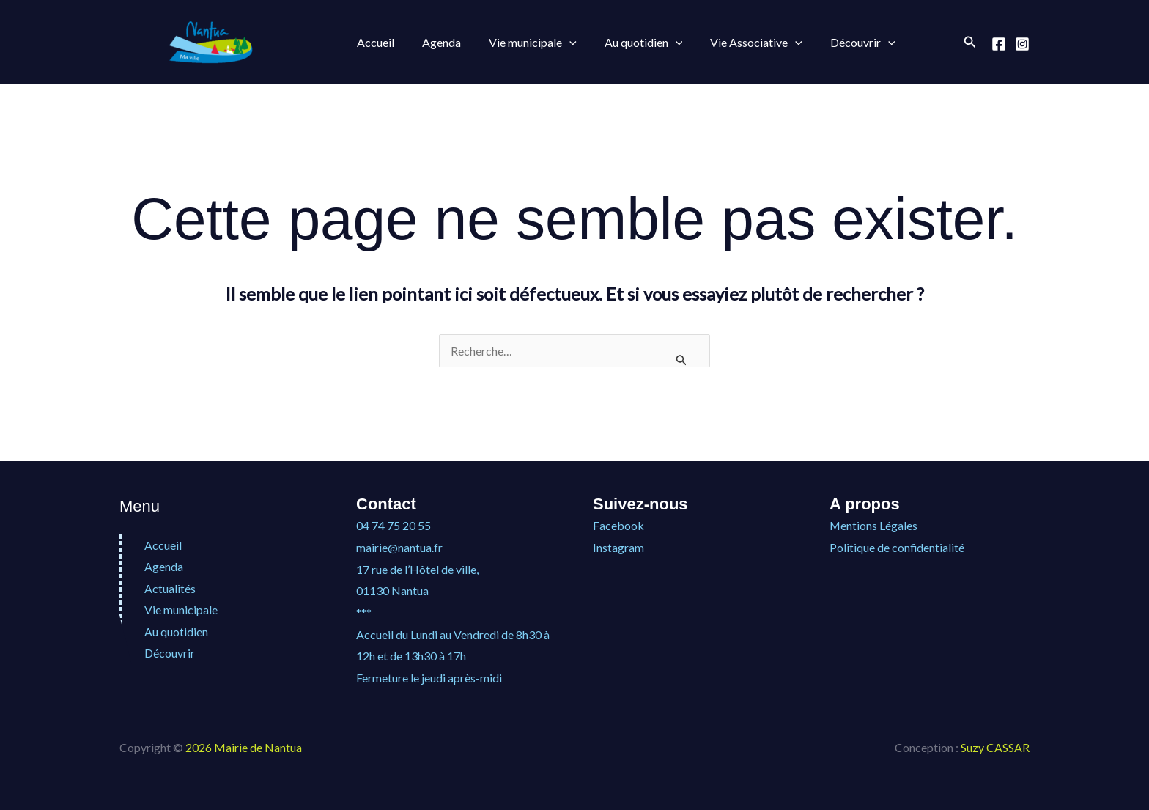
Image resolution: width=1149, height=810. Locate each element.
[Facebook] (998, 44)
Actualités (170, 588)
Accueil (373, 42)
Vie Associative (736, 42)
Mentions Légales (874, 525)
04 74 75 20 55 (393, 525)
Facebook (618, 525)
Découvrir (838, 42)
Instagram (618, 547)
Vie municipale (522, 42)
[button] (558, 42)
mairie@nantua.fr (399, 547)
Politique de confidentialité (897, 547)
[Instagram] (1022, 44)
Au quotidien (628, 42)
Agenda (434, 42)
